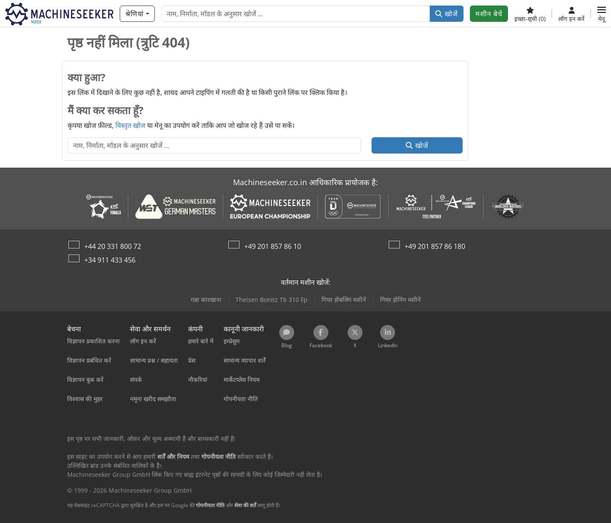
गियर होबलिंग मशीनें (344, 299)
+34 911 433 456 (110, 260)
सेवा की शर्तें (245, 505)
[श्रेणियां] (137, 14)
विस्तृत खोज (130, 125)
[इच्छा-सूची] (530, 14)
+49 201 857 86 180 (434, 246)
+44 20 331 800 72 (112, 246)
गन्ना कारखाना (206, 299)
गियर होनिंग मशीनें (400, 299)
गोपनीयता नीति (210, 505)
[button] (601, 14)
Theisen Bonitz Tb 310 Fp (271, 299)
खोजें (446, 13)
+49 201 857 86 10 (272, 246)
